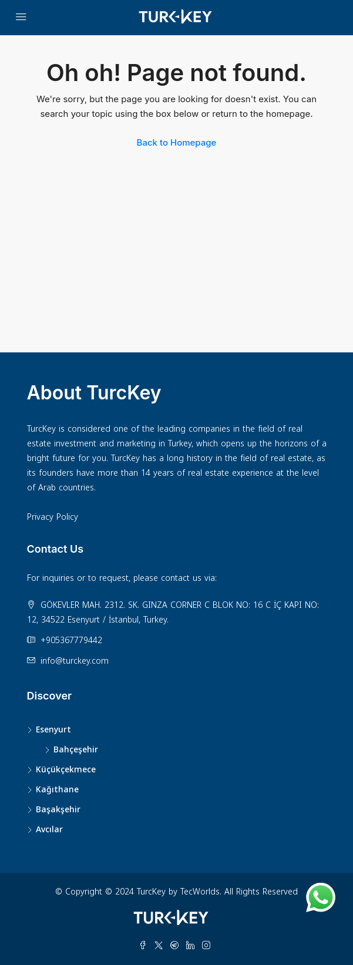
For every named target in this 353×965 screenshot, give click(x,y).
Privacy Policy (52, 517)
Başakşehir (58, 810)
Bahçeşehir (75, 750)
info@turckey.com (75, 661)
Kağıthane (57, 790)
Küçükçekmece (66, 770)
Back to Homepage (177, 142)
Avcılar (49, 830)
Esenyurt (53, 730)
